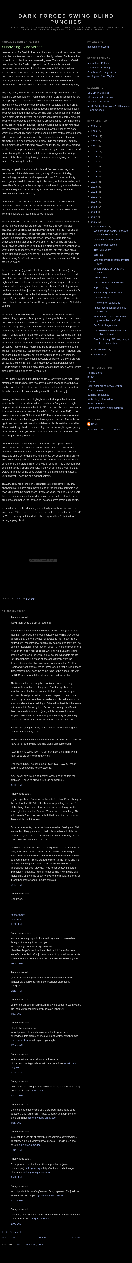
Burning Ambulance (98, 394)
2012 (94, 191)
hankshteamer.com (98, 46)
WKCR (91, 381)
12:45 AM (17, 1045)
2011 (94, 196)
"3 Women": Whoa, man (107, 239)
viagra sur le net (40, 1218)
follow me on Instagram (100, 97)
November (100, 349)
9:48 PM (16, 884)
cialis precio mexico (30, 1145)
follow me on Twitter (98, 101)
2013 (94, 186)
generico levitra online (50, 1195)
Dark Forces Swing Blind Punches (66, 19)
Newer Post (8, 1237)
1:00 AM (16, 1223)
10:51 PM (17, 963)
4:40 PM (16, 785)
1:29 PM (16, 924)
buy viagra (16, 919)
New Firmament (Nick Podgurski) (105, 408)
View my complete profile (104, 430)
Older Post (76, 1237)
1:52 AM (16, 1013)
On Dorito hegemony (105, 325)
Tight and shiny (102, 249)
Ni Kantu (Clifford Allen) (100, 399)
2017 (94, 166)
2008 (94, 211)
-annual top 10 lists (98, 63)
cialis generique (34, 1168)
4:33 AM (16, 1122)
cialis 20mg (37, 1090)
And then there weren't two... (110, 282)
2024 (94, 131)
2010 (94, 201)
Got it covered (101, 297)
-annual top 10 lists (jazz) (101, 67)
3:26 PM (16, 990)
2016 (94, 171)
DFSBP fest (100, 277)
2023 (94, 136)
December (100, 226)
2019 (94, 156)
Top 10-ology (101, 287)
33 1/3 (90, 377)
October (99, 354)
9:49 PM (16, 1177)
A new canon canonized (107, 302)
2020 (94, 151)
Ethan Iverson (95, 390)
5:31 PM (16, 1150)
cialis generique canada (36, 1172)
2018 (94, 161)
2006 (94, 222)
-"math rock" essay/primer (101, 72)
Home (42, 1237)
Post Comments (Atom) (30, 1244)
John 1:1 (98, 254)
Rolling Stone (94, 372)
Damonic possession (105, 244)
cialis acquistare (20, 1040)
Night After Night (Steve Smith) (104, 385)
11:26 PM (17, 1200)
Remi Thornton (95, 403)
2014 (94, 181)
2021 (94, 146)
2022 (94, 141)
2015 (94, 176)
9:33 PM (16, 1072)
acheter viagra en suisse (42, 1117)
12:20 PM (17, 1095)
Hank (94, 424)
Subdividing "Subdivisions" (108, 292)
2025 (94, 126)
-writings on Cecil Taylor (100, 76)
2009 (94, 206)
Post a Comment (11, 1232)
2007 (94, 216)
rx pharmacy (18, 915)
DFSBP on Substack (98, 92)
